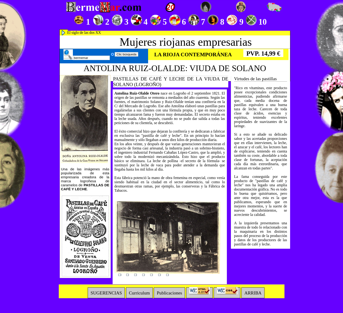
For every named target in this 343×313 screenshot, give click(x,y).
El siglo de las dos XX (84, 32)
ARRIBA (252, 292)
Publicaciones (169, 292)
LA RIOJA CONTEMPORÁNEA (193, 54)
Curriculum (139, 292)
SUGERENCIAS (106, 292)
